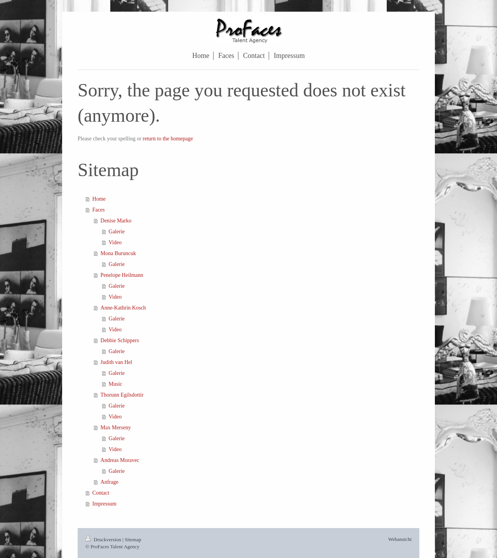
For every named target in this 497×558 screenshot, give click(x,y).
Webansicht (400, 539)
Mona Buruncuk (118, 253)
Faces (98, 210)
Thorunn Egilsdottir (122, 395)
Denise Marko (116, 221)
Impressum (104, 504)
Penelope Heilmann (122, 275)
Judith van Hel (116, 362)
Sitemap (133, 539)
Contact (100, 493)
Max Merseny (116, 427)
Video (115, 242)
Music (115, 384)
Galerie (117, 231)
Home (99, 199)
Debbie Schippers (120, 340)
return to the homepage (168, 139)
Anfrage (109, 482)
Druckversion (103, 539)
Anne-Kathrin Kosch (123, 308)
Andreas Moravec (120, 460)
